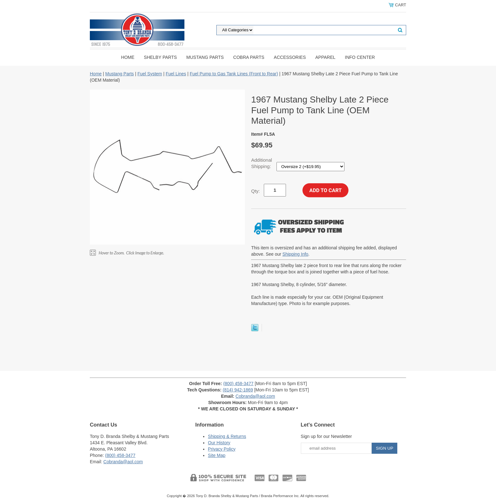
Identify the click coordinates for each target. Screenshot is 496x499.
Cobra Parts (248, 57)
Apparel (325, 57)
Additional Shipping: (261, 163)
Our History (219, 442)
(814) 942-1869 (238, 389)
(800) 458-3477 (238, 383)
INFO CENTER (360, 57)
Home (127, 57)
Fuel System (149, 73)
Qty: (255, 191)
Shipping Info (295, 254)
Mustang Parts (205, 57)
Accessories (290, 57)
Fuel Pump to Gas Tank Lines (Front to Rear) (234, 73)
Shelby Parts (160, 57)
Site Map (216, 455)
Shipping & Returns (227, 436)
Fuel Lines (176, 73)
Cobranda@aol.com (255, 396)
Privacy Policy (221, 449)
